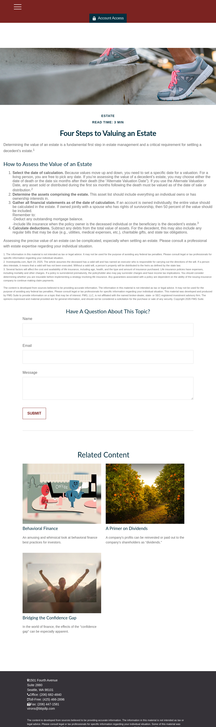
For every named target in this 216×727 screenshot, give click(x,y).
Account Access (108, 18)
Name (27, 319)
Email (27, 346)
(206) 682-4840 (51, 694)
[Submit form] (34, 413)
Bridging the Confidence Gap (49, 617)
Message (30, 372)
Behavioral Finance (40, 528)
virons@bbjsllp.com (41, 708)
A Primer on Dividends (127, 528)
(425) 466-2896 (53, 699)
